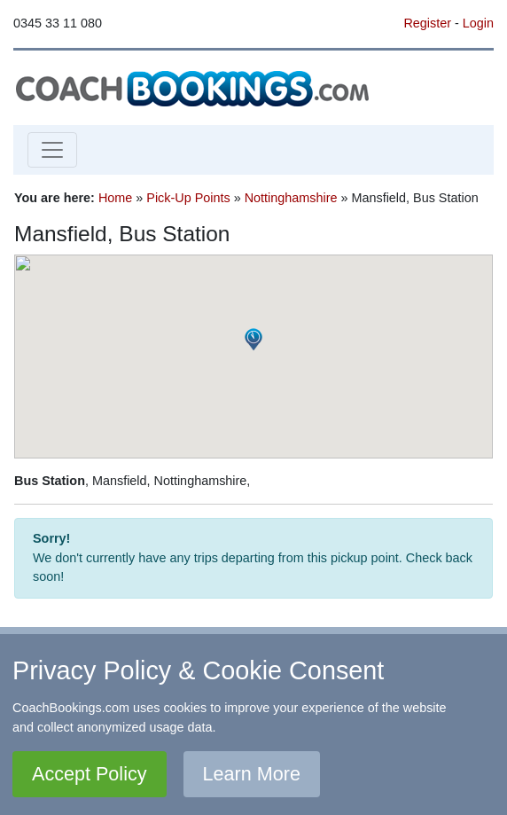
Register (427, 23)
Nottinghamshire (291, 198)
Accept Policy (89, 774)
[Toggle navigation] (52, 150)
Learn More (251, 774)
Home (115, 198)
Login (478, 23)
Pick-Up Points (188, 198)
